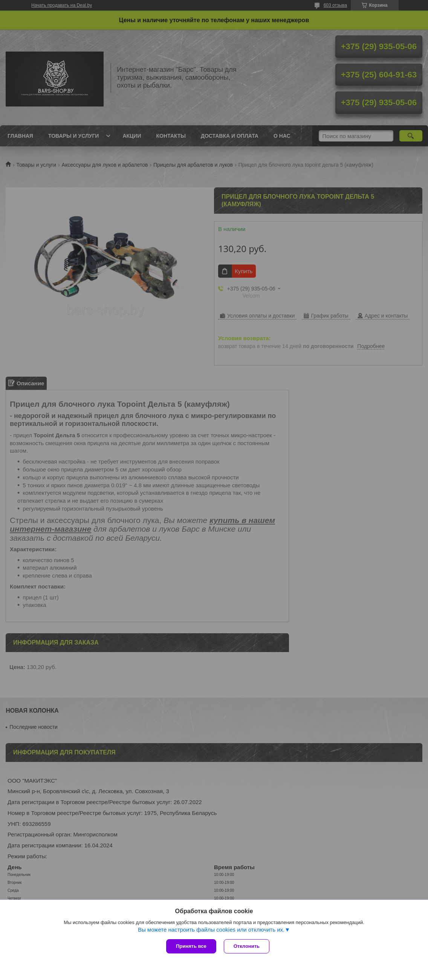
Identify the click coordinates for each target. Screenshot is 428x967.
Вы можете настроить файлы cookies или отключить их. (211, 929)
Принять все (191, 946)
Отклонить (247, 946)
